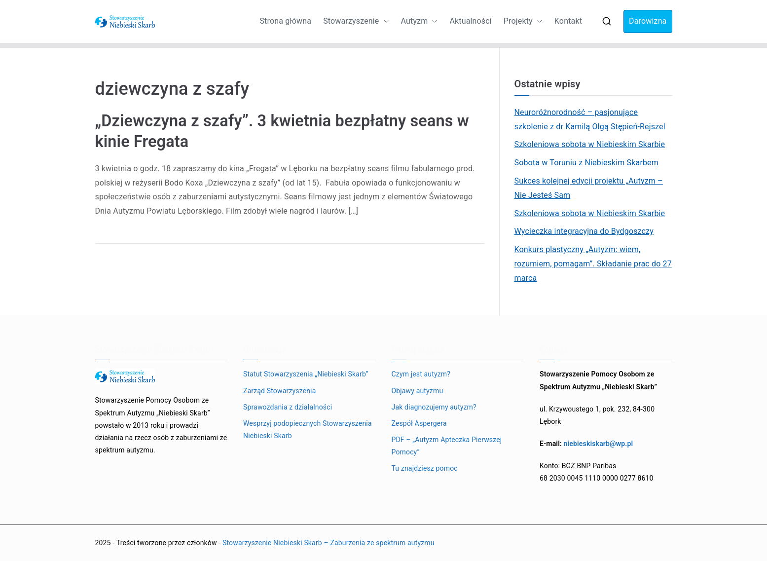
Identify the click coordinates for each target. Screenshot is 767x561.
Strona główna (285, 21)
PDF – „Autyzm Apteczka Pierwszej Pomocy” (447, 446)
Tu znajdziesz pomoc (425, 468)
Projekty (523, 21)
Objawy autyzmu (417, 391)
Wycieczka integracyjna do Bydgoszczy (584, 231)
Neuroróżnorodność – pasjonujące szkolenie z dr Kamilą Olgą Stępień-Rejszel (589, 119)
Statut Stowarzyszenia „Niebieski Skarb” (305, 374)
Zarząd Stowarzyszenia (279, 391)
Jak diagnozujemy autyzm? (434, 407)
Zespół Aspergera (419, 423)
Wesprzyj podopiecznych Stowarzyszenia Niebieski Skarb (307, 429)
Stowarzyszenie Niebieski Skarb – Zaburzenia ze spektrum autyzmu (328, 543)
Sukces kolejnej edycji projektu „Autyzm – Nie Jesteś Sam (588, 188)
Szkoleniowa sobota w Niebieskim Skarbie (589, 144)
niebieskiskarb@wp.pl (598, 444)
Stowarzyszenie (356, 21)
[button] (384, 21)
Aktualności (470, 21)
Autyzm (419, 21)
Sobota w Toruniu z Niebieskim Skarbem (586, 162)
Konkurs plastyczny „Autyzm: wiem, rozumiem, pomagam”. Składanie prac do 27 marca (593, 264)
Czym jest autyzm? (421, 374)
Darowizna (647, 21)
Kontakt (568, 21)
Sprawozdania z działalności (287, 407)
